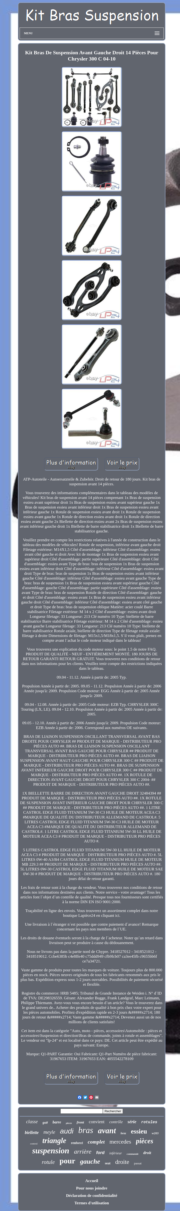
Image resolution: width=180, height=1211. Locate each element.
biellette (32, 1132)
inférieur (115, 1153)
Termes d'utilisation (91, 1203)
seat (107, 1163)
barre (57, 1122)
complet (96, 1142)
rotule (48, 1162)
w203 (155, 1133)
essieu (139, 1131)
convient (96, 1121)
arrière (83, 1151)
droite (122, 1162)
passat (138, 1163)
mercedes (120, 1142)
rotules (149, 1122)
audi (67, 1131)
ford (100, 1152)
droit (147, 1152)
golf (45, 1122)
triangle (54, 1140)
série (132, 1121)
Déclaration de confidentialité (91, 1195)
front (80, 1122)
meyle (49, 1132)
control (34, 1143)
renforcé (77, 1143)
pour (67, 1160)
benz (123, 1133)
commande (133, 1153)
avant (107, 1130)
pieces (69, 1123)
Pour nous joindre (91, 1188)
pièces (144, 1141)
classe (32, 1121)
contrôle (116, 1122)
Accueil (91, 1180)
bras (85, 1130)
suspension (50, 1150)
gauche (90, 1161)
